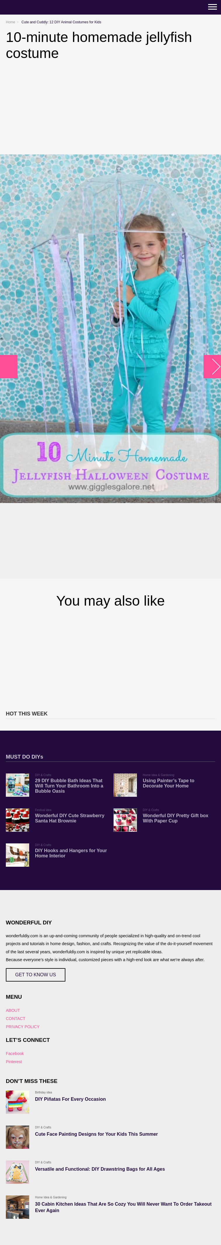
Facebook (15, 1053)
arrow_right (212, 366)
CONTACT (15, 1018)
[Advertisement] (110, 658)
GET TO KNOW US (35, 974)
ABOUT (13, 1010)
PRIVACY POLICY (22, 1026)
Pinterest (14, 1061)
